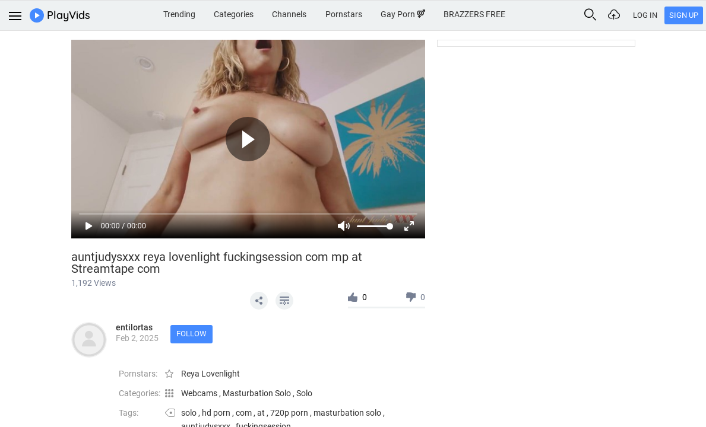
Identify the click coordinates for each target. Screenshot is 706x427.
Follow (191, 333)
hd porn (216, 413)
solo (189, 413)
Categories (234, 14)
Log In (645, 15)
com (244, 413)
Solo (304, 393)
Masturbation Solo (258, 393)
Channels (289, 14)
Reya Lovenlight (210, 373)
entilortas (134, 327)
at (261, 413)
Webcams (200, 393)
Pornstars (343, 14)
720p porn (289, 413)
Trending (179, 14)
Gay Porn (403, 14)
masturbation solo (347, 413)
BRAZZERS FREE (474, 14)
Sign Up (683, 15)
